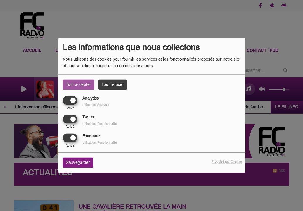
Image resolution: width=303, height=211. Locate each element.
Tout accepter (78, 84)
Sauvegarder (78, 163)
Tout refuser (113, 84)
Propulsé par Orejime (227, 162)
